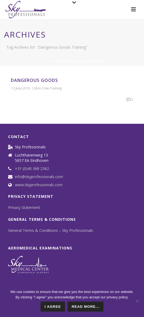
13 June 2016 (20, 88)
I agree (53, 307)
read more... (85, 307)
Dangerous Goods (34, 80)
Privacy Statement (24, 207)
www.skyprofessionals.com (39, 184)
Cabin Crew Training (47, 88)
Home (45, 61)
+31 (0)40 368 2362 (32, 168)
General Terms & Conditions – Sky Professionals (50, 230)
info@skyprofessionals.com (39, 176)
